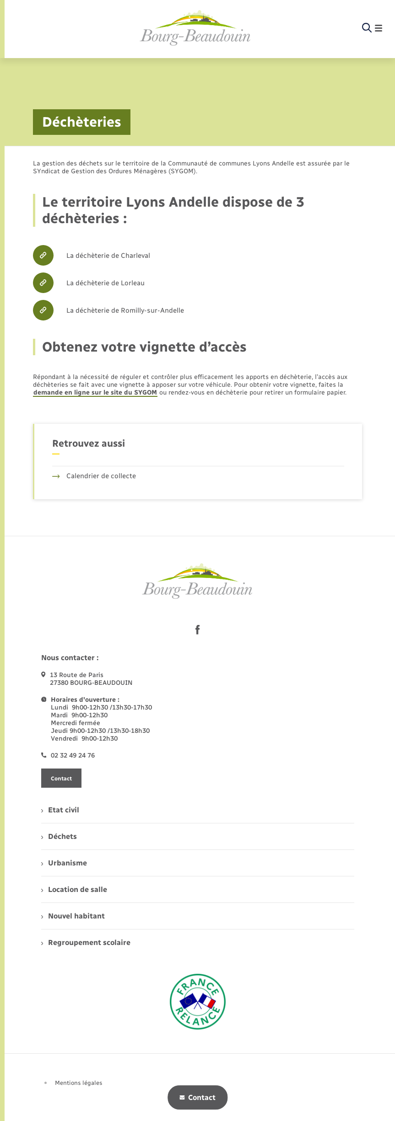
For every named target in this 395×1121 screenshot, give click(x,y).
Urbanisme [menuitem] (64, 863)
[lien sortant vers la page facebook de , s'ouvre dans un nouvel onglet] (198, 629)
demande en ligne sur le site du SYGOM (95, 392)
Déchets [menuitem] (59, 836)
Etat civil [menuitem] (60, 810)
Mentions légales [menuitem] (79, 1082)
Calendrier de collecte (94, 476)
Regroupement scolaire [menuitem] (85, 942)
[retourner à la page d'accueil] (195, 28)
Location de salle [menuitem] (74, 889)
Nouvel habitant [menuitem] (73, 916)
